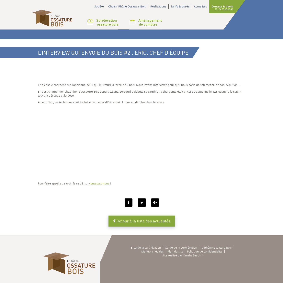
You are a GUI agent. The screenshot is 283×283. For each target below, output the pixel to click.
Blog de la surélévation (146, 247)
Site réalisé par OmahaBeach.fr (183, 255)
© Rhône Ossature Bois (216, 247)
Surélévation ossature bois (102, 22)
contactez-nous (99, 183)
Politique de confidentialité (204, 251)
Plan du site (175, 251)
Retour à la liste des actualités (141, 220)
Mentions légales (152, 251)
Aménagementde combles (145, 22)
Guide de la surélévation (181, 247)
